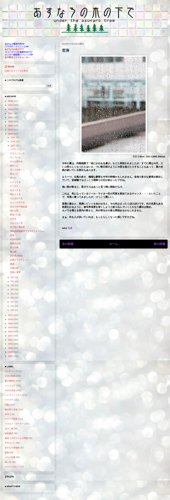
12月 (13, 137)
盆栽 (7, 452)
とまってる (15, 182)
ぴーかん (14, 186)
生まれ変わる (16, 161)
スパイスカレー (12, 466)
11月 (13, 141)
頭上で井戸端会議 (18, 206)
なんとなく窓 (16, 223)
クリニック (10, 385)
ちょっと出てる (17, 202)
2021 (10, 121)
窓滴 (12, 235)
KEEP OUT (15, 239)
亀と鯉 (13, 251)
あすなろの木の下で (14, 49)
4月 (12, 298)
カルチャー (10, 371)
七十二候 (9, 428)
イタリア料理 (11, 419)
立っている (15, 157)
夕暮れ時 (14, 268)
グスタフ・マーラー (14, 424)
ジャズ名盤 (10, 457)
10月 (13, 145)
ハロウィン (15, 149)
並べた (13, 178)
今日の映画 (10, 376)
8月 (12, 281)
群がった (14, 165)
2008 (10, 352)
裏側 (12, 264)
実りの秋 (14, 247)
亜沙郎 (11, 66)
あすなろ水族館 (12, 447)
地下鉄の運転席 (17, 227)
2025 (10, 105)
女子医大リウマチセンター (17, 57)
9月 (12, 277)
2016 (10, 319)
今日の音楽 (10, 390)
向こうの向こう (17, 169)
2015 (10, 323)
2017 (10, 315)
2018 (10, 134)
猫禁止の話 (15, 243)
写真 (70, 228)
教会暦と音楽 (11, 409)
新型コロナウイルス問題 (16, 438)
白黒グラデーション (19, 260)
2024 (10, 109)
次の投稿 (67, 243)
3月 (12, 302)
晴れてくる (15, 194)
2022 (10, 117)
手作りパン (10, 443)
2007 (10, 356)
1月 (12, 310)
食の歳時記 (10, 381)
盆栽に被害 (15, 272)
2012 (10, 336)
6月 (12, 289)
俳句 (7, 414)
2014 (10, 327)
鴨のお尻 (14, 210)
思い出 (8, 462)
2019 (10, 130)
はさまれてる (16, 198)
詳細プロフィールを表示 (16, 71)
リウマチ (9, 400)
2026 (10, 101)
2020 (10, 125)
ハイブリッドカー (13, 395)
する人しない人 (17, 153)
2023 (10, 113)
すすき (13, 219)
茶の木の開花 (16, 256)
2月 (12, 306)
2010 (10, 344)
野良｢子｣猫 (15, 215)
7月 (12, 285)
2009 (10, 348)
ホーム (113, 243)
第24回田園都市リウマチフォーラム (27, 231)
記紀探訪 (9, 433)
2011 (10, 340)
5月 (12, 293)
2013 (10, 331)
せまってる (15, 190)
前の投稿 (159, 243)
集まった (14, 174)
